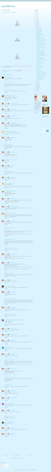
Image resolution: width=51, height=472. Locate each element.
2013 (36, 23)
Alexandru (6, 377)
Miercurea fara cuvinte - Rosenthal (40, 35)
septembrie (38, 31)
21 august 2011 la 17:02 (11, 227)
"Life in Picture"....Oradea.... (40, 49)
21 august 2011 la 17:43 (11, 273)
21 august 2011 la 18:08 (13, 280)
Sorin (5, 183)
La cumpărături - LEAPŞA (40, 79)
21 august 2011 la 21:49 (13, 334)
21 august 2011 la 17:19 (12, 248)
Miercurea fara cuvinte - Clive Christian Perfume (40, 77)
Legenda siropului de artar (40, 62)
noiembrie (38, 28)
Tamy (5, 89)
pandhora (6, 103)
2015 (36, 20)
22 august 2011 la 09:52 (12, 377)
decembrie (38, 27)
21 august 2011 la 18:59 (13, 291)
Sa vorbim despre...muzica (40, 38)
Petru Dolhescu (6, 131)
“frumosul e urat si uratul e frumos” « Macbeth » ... (40, 58)
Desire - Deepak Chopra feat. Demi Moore (40, 75)
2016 (36, 19)
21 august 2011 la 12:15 (13, 177)
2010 (36, 90)
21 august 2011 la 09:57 (10, 77)
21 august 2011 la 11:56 (13, 165)
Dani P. (5, 403)
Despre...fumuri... (39, 64)
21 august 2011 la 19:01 (12, 298)
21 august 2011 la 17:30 (13, 262)
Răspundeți (6, 86)
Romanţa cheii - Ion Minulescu (41, 72)
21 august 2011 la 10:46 (13, 109)
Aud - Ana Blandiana (39, 33)
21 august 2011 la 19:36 (11, 314)
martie (37, 86)
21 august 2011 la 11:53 (12, 159)
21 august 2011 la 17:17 (12, 239)
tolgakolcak (29, 469)
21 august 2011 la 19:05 (13, 307)
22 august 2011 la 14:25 (13, 410)
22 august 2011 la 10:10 (13, 397)
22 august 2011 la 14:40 (11, 416)
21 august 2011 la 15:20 (11, 213)
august (37, 32)
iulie (37, 80)
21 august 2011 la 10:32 (11, 95)
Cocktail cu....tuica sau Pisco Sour (41, 73)
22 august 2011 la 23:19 (13, 433)
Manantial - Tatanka (39, 41)
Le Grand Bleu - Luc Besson (40, 42)
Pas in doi (37, 68)
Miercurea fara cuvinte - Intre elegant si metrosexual (40, 54)
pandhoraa (8, 6)
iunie (37, 82)
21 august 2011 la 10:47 (13, 116)
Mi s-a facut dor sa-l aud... (40, 50)
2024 (36, 12)
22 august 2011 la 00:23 (10, 359)
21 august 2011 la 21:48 (13, 328)
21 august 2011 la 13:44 (10, 183)
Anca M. (5, 171)
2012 (36, 24)
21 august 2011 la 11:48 (10, 144)
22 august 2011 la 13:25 (10, 403)
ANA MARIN (6, 159)
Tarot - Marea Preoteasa (40, 63)
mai (37, 83)
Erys (5, 77)
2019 (36, 15)
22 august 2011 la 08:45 (13, 368)
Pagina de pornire (17, 454)
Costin (3, 67)
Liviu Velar (6, 239)
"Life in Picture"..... (39, 69)
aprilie (37, 84)
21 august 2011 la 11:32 (13, 137)
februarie (37, 87)
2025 (36, 11)
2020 (36, 14)
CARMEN (5, 95)
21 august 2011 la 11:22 (13, 131)
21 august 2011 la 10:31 (10, 89)
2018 (36, 16)
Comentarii (3, 466)
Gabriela (5, 314)
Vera (5, 144)
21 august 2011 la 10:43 (13, 103)
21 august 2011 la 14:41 (13, 198)
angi (5, 347)
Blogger (36, 469)
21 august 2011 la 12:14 (11, 171)
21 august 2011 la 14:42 (13, 206)
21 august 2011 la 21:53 (13, 340)
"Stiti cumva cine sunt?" (39, 37)
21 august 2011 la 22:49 (10, 347)
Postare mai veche (29, 454)
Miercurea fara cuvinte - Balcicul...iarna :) (40, 66)
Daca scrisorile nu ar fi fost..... (40, 52)
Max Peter (6, 213)
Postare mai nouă (5, 454)
